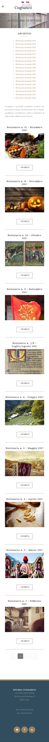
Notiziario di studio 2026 (26, 41)
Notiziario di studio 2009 (25, 98)
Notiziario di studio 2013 (26, 84)
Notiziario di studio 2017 (26, 71)
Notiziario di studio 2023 (26, 51)
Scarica (24, 167)
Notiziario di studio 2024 (26, 47)
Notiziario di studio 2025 (26, 44)
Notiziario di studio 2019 (26, 64)
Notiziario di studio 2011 (26, 91)
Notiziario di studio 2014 (26, 81)
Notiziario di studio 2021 (26, 57)
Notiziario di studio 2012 (26, 88)
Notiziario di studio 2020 (26, 61)
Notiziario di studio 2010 (26, 94)
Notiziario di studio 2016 (26, 74)
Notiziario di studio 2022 (26, 54)
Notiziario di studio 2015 (26, 78)
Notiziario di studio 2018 (26, 68)
